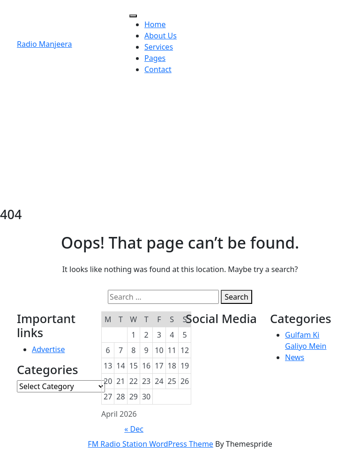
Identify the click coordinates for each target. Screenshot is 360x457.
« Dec (133, 429)
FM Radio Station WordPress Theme (150, 444)
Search (236, 297)
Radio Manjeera (44, 44)
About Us (160, 35)
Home (155, 24)
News (294, 357)
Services (158, 47)
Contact (158, 69)
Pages (154, 58)
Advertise (48, 349)
